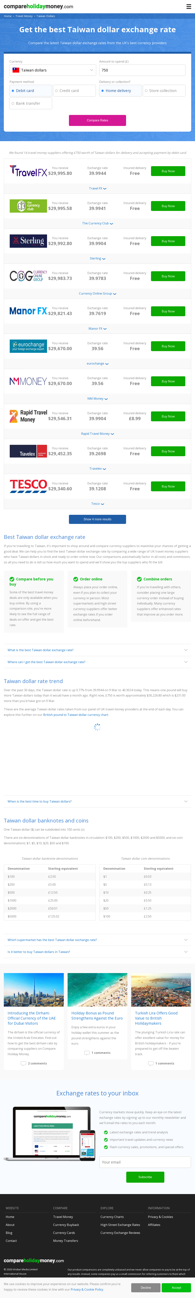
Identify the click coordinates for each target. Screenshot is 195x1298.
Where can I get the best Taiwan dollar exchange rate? (46, 662)
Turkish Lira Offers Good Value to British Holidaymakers (156, 1018)
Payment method (22, 82)
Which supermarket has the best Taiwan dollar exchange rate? (52, 940)
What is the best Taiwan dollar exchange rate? (41, 650)
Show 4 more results (97, 519)
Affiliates (154, 1225)
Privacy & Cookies (160, 1217)
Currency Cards (64, 1233)
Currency (16, 61)
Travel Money (24, 16)
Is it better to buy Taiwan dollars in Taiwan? (39, 952)
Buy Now (168, 171)
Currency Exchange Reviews (120, 1233)
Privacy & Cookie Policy (87, 1289)
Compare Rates (97, 120)
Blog (9, 1233)
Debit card (25, 90)
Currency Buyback (66, 1225)
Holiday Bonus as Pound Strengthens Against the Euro (97, 1015)
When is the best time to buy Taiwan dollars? (40, 801)
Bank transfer (28, 103)
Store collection (163, 90)
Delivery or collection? (114, 82)
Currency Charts (112, 1217)
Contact (11, 1241)
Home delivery (118, 90)
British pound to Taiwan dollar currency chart (75, 715)
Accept (176, 1287)
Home (8, 16)
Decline (146, 1287)
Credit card (69, 90)
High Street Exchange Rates (120, 1225)
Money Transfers (65, 1241)
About (10, 1225)
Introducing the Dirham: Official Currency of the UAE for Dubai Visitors (32, 1018)
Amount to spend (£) (114, 61)
